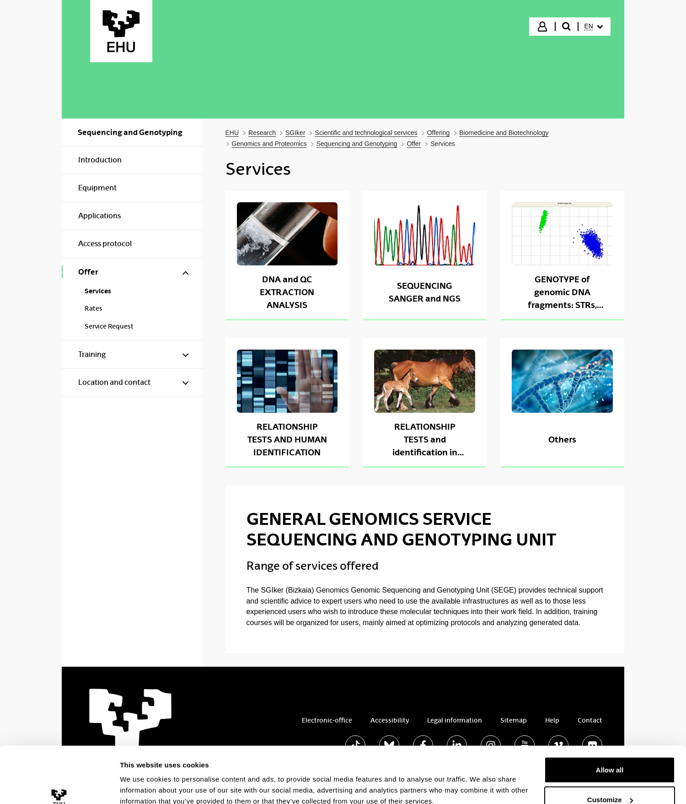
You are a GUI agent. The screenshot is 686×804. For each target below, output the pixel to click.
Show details (141, 776)
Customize (610, 750)
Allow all (610, 719)
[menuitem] (593, 26)
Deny (609, 779)
